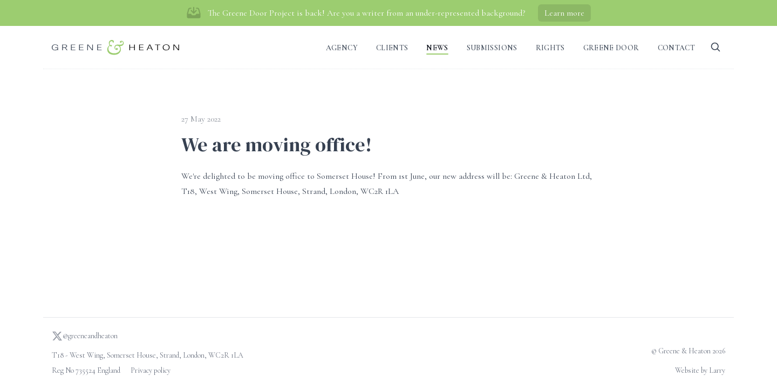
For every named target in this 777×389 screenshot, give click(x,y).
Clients (392, 47)
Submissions (492, 47)
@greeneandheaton (85, 336)
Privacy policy (151, 370)
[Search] (715, 47)
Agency (342, 47)
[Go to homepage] (115, 47)
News (437, 47)
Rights (550, 47)
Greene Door (611, 47)
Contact (676, 47)
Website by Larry (700, 370)
